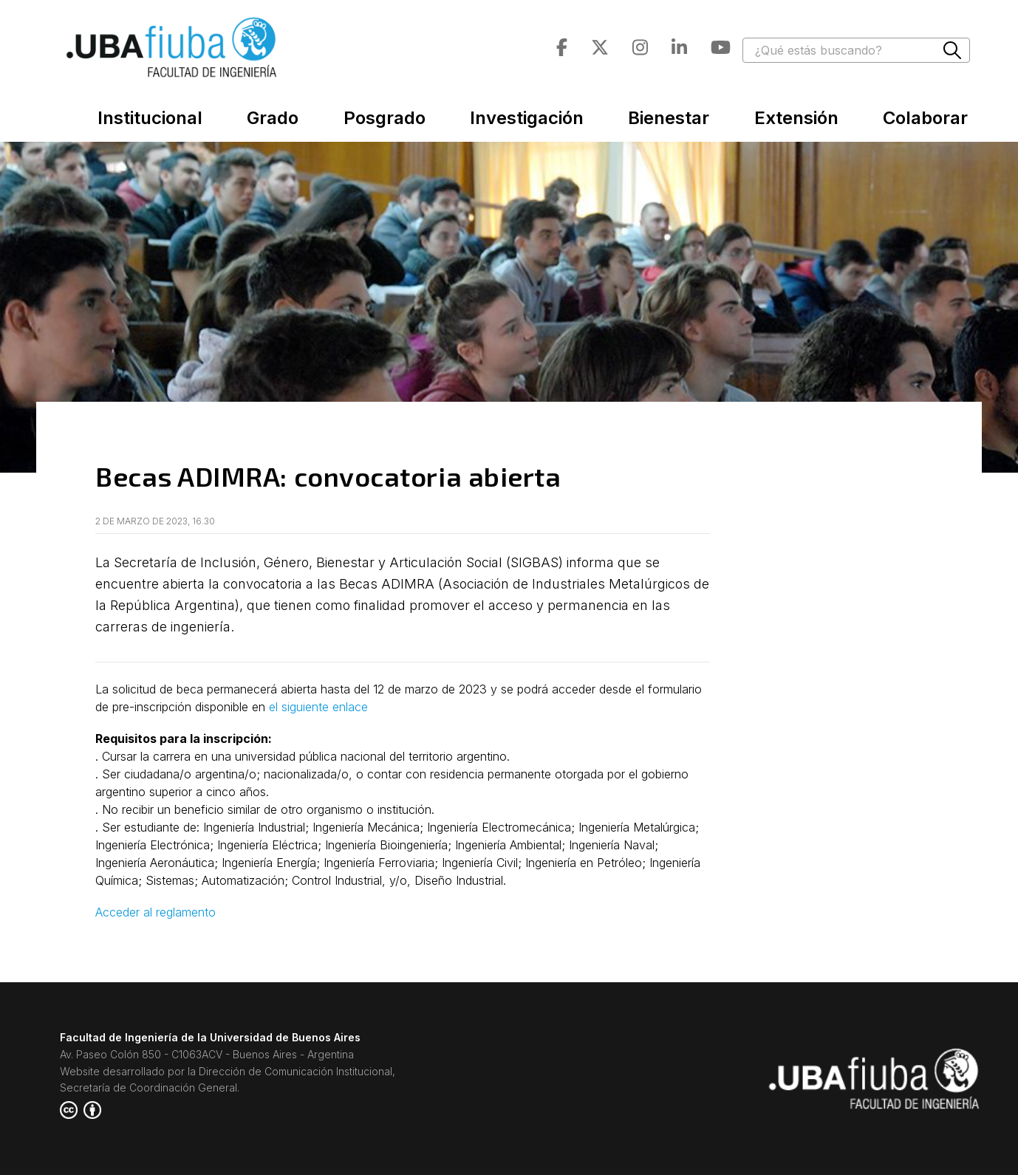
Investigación (527, 118)
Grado (272, 118)
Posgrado (385, 118)
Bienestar (668, 118)
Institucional (150, 118)
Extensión (796, 118)
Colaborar (925, 118)
